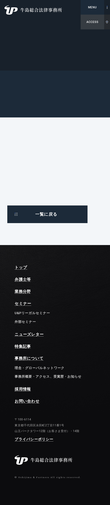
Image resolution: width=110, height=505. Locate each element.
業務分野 (23, 292)
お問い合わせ (27, 401)
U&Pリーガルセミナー (32, 313)
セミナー (23, 304)
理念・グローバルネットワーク (39, 368)
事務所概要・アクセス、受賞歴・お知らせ (48, 376)
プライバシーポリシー (34, 439)
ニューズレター (29, 335)
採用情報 (23, 389)
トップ (21, 268)
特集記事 (23, 347)
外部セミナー (25, 322)
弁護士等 (23, 280)
